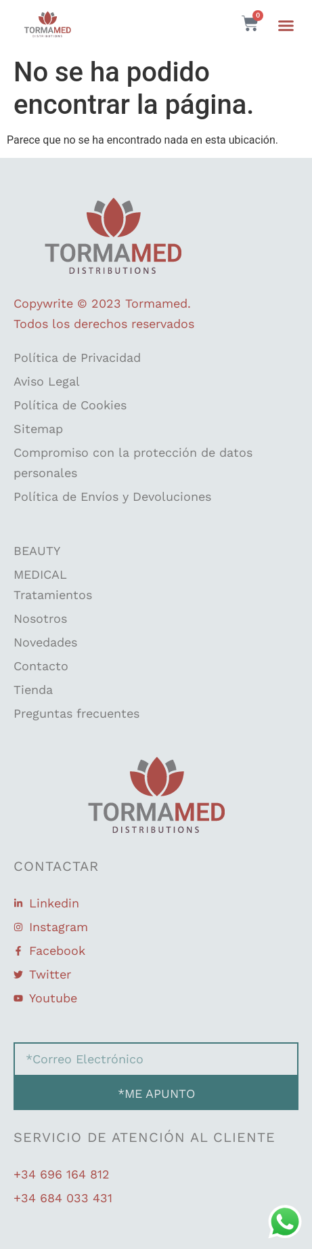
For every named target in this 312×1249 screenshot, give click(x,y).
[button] (286, 26)
